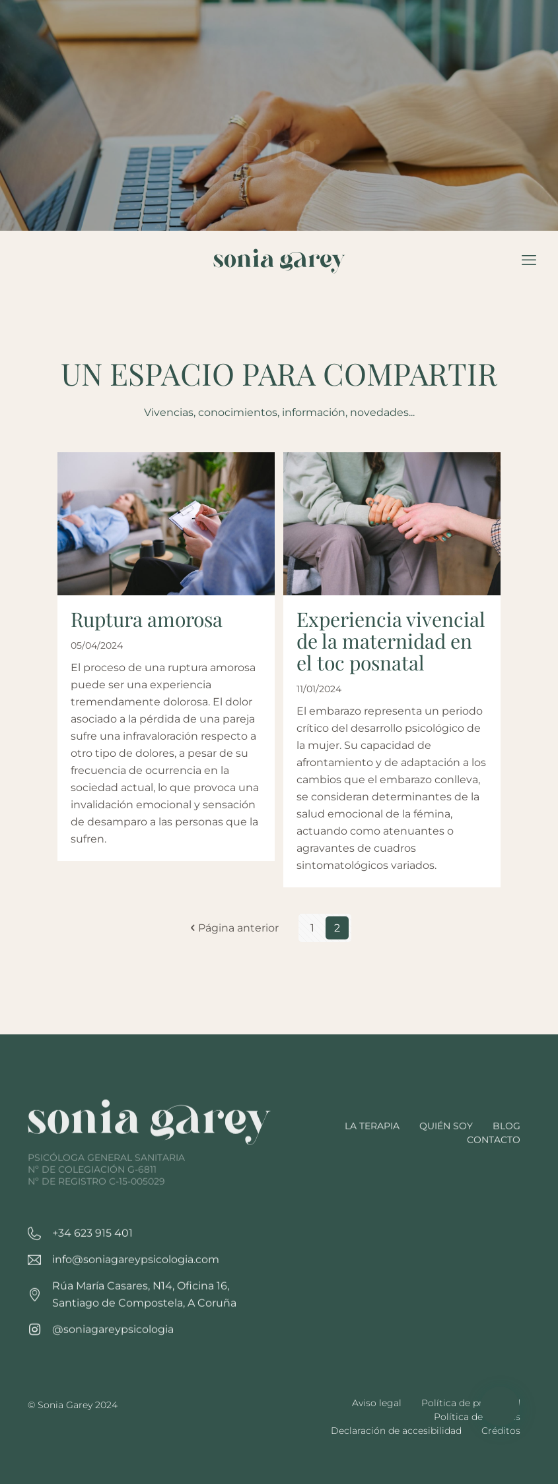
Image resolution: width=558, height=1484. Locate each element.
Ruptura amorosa (147, 625)
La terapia (372, 1177)
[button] (500, 1406)
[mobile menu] (529, 260)
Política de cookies (477, 1417)
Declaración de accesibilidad (396, 1431)
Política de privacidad (470, 1403)
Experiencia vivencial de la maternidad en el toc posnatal (390, 647)
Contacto (493, 1191)
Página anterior (233, 934)
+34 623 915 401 (92, 1284)
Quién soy (446, 1177)
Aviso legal (376, 1403)
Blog (506, 1177)
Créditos (500, 1431)
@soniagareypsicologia (113, 1381)
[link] (149, 1198)
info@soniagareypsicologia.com (135, 1311)
